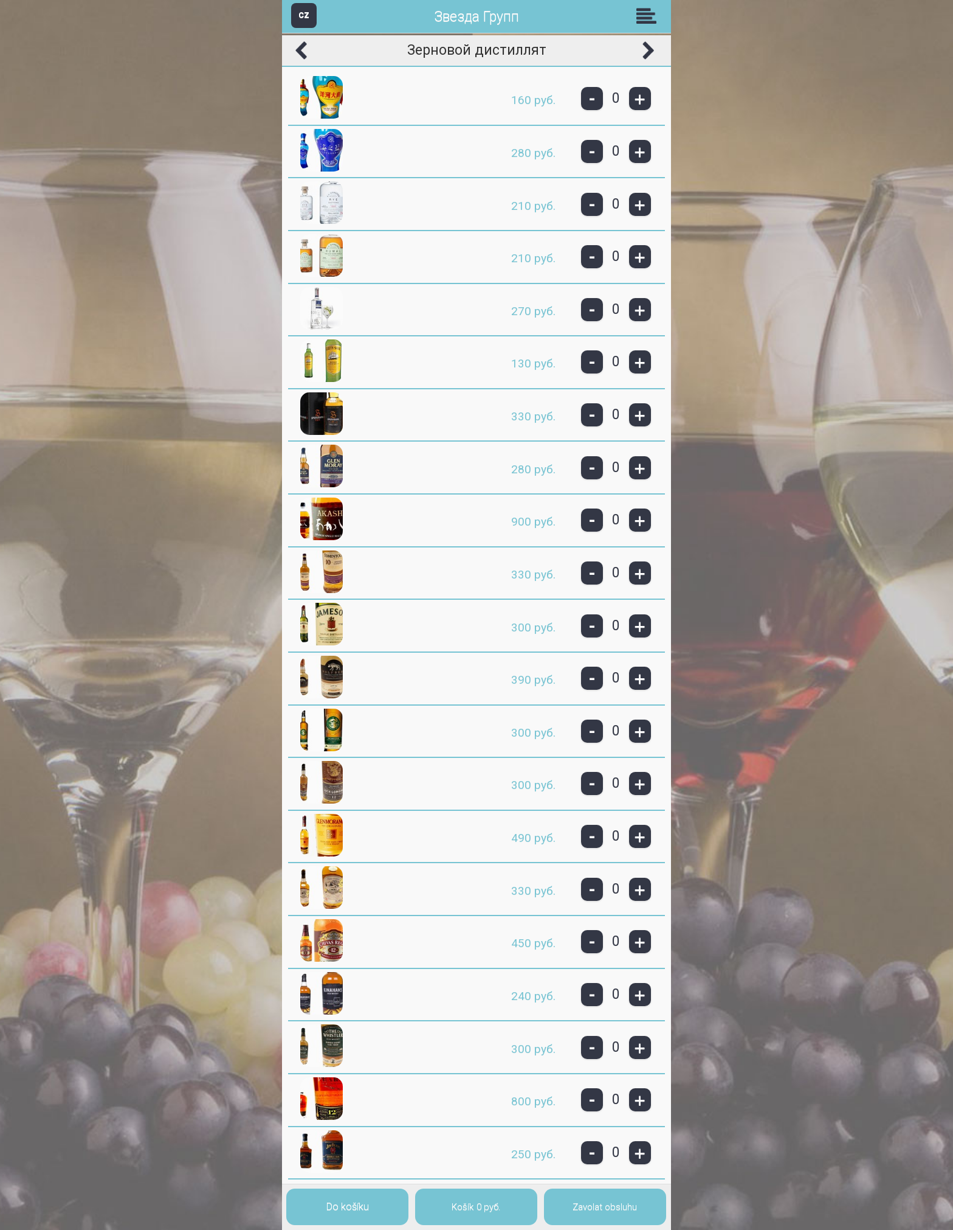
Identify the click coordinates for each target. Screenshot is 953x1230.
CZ (303, 14)
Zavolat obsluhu (605, 1206)
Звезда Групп (476, 17)
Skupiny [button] (649, 16)
